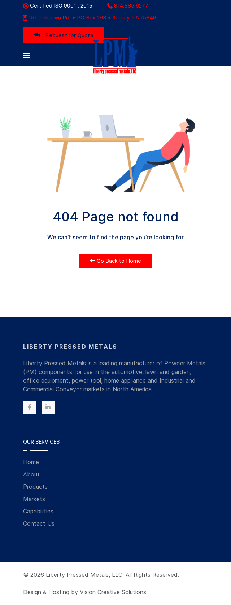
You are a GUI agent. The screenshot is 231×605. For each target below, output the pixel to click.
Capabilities (38, 511)
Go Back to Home (115, 260)
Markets (34, 498)
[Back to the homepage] (115, 55)
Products (35, 486)
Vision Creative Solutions (113, 592)
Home (31, 462)
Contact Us (39, 523)
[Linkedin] (48, 407)
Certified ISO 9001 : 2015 (57, 5)
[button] (26, 55)
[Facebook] (29, 407)
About (31, 474)
